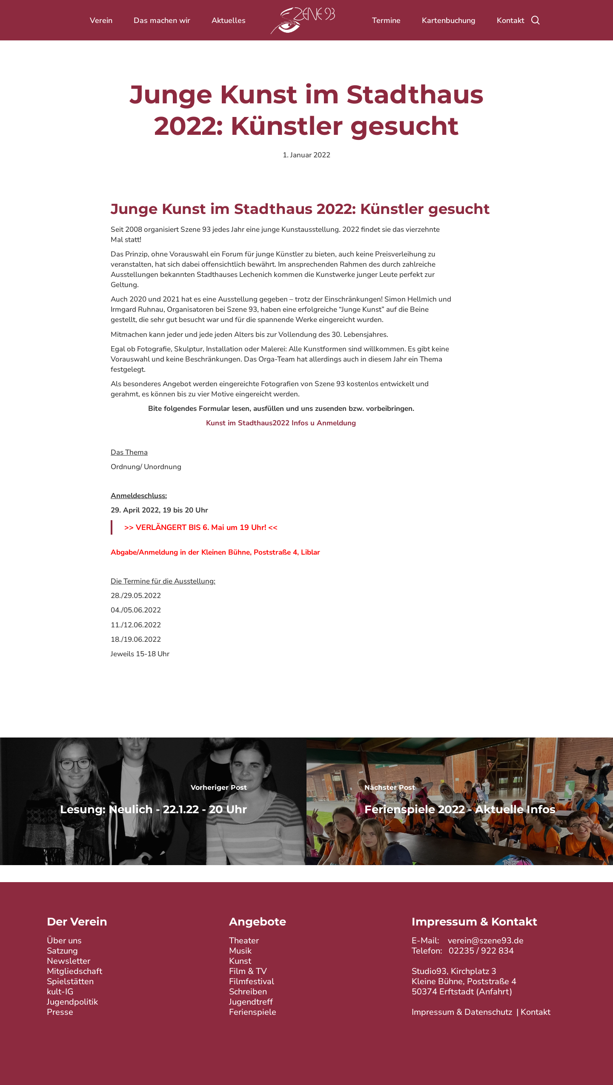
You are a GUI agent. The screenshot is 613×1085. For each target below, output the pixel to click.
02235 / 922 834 (481, 951)
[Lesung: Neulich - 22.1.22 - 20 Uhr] (153, 801)
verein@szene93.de (486, 940)
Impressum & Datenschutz (462, 1012)
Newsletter (68, 961)
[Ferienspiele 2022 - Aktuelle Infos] (459, 801)
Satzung (62, 951)
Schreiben (248, 991)
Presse (60, 1012)
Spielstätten (70, 981)
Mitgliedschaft (74, 971)
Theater (244, 940)
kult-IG (60, 991)
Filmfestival (251, 981)
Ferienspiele (252, 1012)
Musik (240, 951)
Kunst (240, 961)
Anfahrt (494, 991)
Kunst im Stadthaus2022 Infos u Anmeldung (281, 423)
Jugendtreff (251, 1002)
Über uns (64, 940)
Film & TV (248, 971)
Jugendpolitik (72, 1002)
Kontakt (535, 1012)
